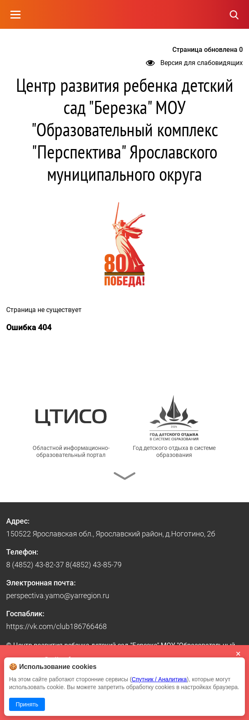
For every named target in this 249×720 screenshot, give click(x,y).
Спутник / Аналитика (159, 679)
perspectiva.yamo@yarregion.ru (57, 595)
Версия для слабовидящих (194, 63)
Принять (27, 704)
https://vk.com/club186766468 (56, 626)
